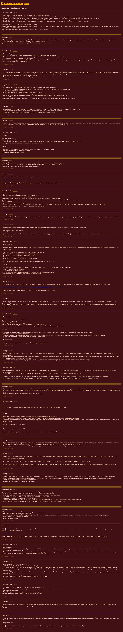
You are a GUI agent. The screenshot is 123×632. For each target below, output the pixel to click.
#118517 (11, 440)
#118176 (11, 298)
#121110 (10, 615)
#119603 (10, 526)
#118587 (10, 454)
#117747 (11, 160)
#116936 (15, 12)
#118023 (15, 241)
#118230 (15, 367)
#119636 (15, 544)
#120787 (11, 601)
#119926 (11, 561)
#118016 (10, 225)
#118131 (10, 281)
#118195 (15, 314)
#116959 (15, 51)
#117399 (10, 120)
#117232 (11, 106)
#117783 (10, 174)
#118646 (15, 489)
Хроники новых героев (15, 3)
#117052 (11, 69)
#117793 (15, 191)
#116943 (11, 37)
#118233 (11, 386)
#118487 (15, 401)
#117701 (15, 132)
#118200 (11, 351)
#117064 (15, 85)
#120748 (15, 584)
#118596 (11, 473)
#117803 (11, 214)
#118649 (11, 509)
